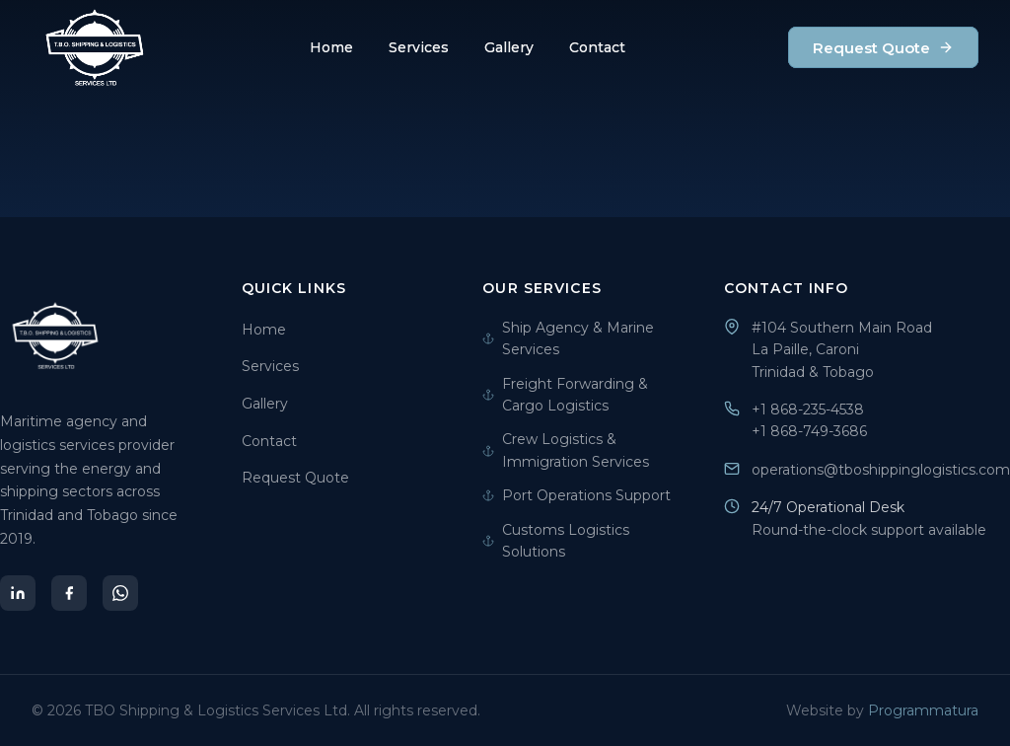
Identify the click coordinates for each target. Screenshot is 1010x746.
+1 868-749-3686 (809, 431)
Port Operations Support (576, 495)
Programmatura (923, 710)
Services (419, 47)
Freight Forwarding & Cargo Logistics (565, 394)
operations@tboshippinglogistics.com (881, 470)
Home (331, 47)
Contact (597, 47)
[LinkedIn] (18, 593)
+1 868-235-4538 (808, 409)
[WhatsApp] (120, 593)
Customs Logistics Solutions (555, 540)
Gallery (509, 47)
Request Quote (883, 47)
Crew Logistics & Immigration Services (565, 450)
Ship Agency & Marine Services (568, 338)
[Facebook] (69, 593)
